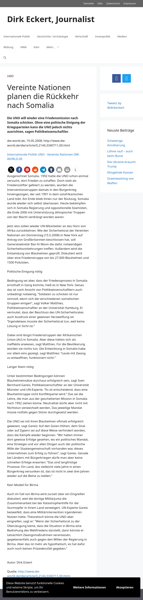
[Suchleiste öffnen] (5, 57)
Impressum (129, 3)
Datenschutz (113, 3)
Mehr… (54, 47)
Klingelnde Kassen (120, 172)
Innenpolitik (102, 36)
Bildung (8, 47)
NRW (23, 47)
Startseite (89, 3)
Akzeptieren (124, 587)
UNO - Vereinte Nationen (55, 154)
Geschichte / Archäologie (52, 36)
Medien (122, 36)
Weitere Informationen (89, 587)
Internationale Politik (17, 36)
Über (100, 3)
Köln (36, 47)
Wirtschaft (81, 36)
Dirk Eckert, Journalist (51, 19)
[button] (11, 170)
